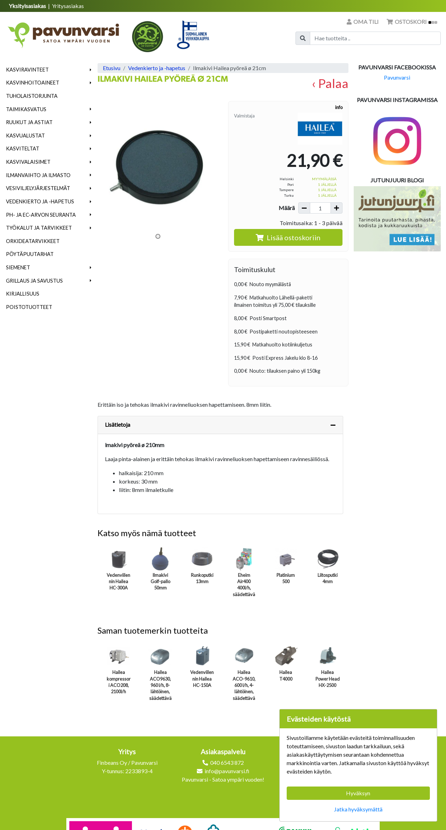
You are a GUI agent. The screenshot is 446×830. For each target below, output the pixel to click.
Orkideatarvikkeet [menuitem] (33, 241)
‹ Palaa (330, 83)
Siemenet (18, 267)
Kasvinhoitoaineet (32, 83)
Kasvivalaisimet (28, 162)
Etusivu (111, 68)
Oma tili (363, 21)
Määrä (287, 207)
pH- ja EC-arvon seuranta (41, 215)
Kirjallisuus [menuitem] (22, 294)
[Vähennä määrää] (304, 207)
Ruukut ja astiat (29, 122)
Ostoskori (412, 21)
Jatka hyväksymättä (358, 809)
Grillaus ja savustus (34, 281)
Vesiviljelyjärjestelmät (38, 188)
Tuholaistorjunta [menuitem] (32, 96)
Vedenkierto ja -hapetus (40, 201)
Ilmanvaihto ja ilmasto (38, 175)
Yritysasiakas (68, 5)
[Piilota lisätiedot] (333, 425)
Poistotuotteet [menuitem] (29, 307)
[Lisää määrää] (336, 207)
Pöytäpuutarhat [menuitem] (30, 254)
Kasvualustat (25, 136)
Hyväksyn (358, 793)
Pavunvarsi (397, 77)
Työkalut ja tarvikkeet (39, 228)
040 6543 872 (227, 762)
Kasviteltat (22, 148)
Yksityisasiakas (28, 5)
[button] (90, 69)
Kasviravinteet (27, 70)
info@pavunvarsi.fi (227, 771)
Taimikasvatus (26, 109)
